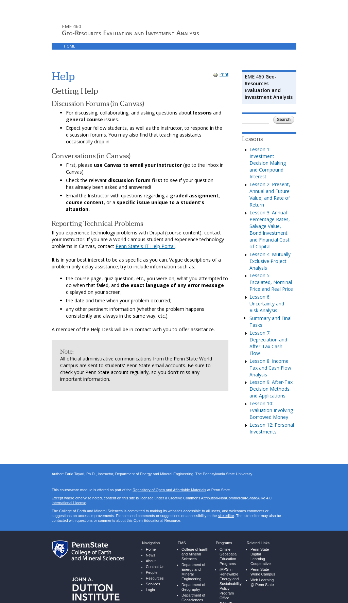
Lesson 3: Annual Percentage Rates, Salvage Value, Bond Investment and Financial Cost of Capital (269, 224)
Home (69, 46)
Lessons (91, 46)
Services (153, 579)
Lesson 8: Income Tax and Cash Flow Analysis (270, 363)
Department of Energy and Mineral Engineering (193, 566)
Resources (155, 573)
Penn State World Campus (262, 566)
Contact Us (155, 562)
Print (220, 69)
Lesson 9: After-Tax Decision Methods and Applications (271, 384)
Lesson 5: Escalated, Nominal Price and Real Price (271, 277)
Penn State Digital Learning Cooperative (260, 551)
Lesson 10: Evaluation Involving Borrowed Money (271, 405)
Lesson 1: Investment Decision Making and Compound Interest (267, 158)
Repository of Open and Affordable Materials (169, 485)
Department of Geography (193, 582)
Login (136, 46)
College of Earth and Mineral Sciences (194, 549)
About (151, 556)
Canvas (114, 46)
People (151, 567)
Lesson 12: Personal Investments (271, 423)
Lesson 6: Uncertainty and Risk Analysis (266, 298)
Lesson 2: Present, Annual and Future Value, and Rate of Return (269, 189)
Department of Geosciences (193, 592)
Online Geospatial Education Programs (229, 551)
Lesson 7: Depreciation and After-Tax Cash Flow (268, 337)
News (150, 550)
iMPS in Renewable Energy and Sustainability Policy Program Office (231, 578)
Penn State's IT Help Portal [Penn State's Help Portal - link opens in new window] (145, 241)
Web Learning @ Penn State (262, 577)
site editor (226, 511)
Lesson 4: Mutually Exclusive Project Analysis (270, 256)
